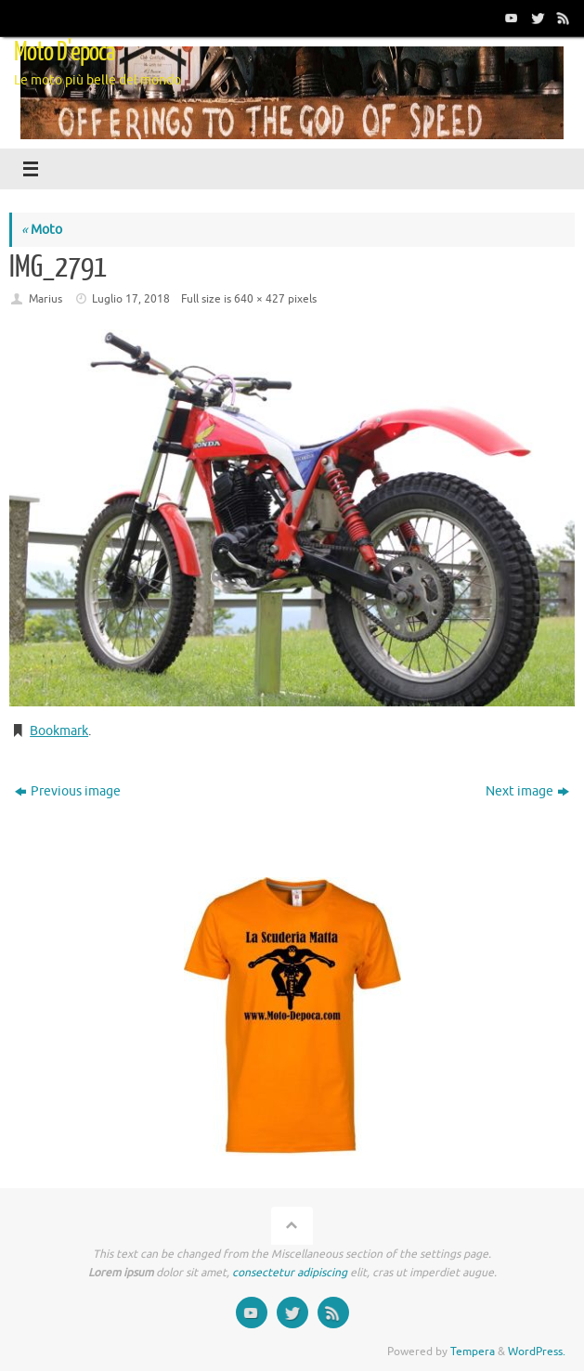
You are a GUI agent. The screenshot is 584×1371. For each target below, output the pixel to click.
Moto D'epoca (64, 52)
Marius (45, 298)
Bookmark (59, 731)
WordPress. (536, 1351)
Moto (41, 230)
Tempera (472, 1351)
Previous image (68, 791)
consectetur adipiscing (289, 1272)
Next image (527, 791)
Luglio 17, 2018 (131, 298)
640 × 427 (259, 298)
